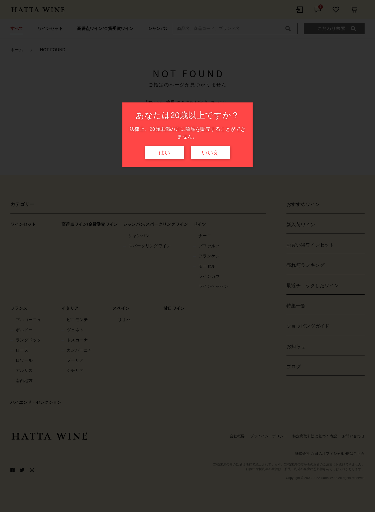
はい (164, 153)
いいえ (210, 153)
